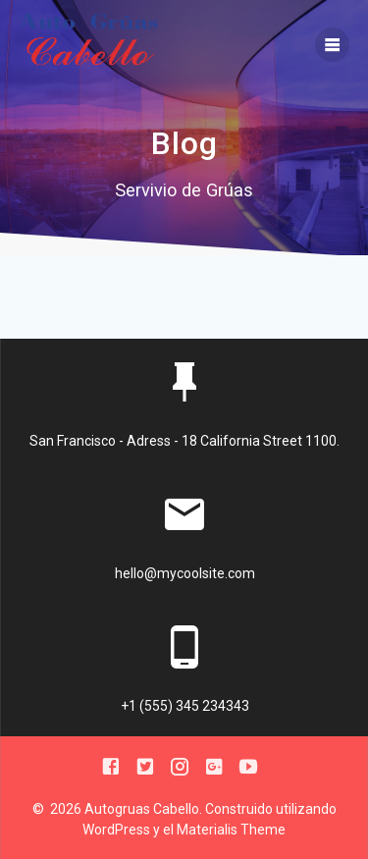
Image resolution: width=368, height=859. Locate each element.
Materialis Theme (231, 829)
